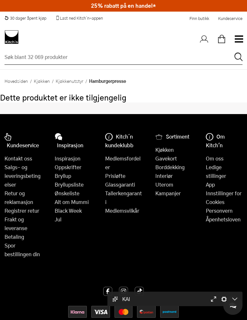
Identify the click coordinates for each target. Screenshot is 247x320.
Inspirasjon (67, 158)
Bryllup (63, 175)
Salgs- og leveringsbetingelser (23, 175)
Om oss (215, 158)
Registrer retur (22, 210)
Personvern (219, 210)
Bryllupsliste (69, 184)
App (210, 184)
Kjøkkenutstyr (69, 81)
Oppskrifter (68, 167)
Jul (58, 219)
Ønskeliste (67, 193)
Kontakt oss (18, 158)
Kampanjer (168, 193)
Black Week (68, 210)
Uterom (164, 184)
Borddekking (170, 167)
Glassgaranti (120, 184)
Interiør (164, 175)
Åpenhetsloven (223, 219)
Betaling (14, 236)
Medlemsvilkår (122, 210)
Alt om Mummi (72, 202)
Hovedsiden (16, 81)
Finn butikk (199, 18)
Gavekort (166, 158)
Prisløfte (115, 175)
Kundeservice (230, 18)
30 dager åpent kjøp (25, 18)
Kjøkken (42, 81)
